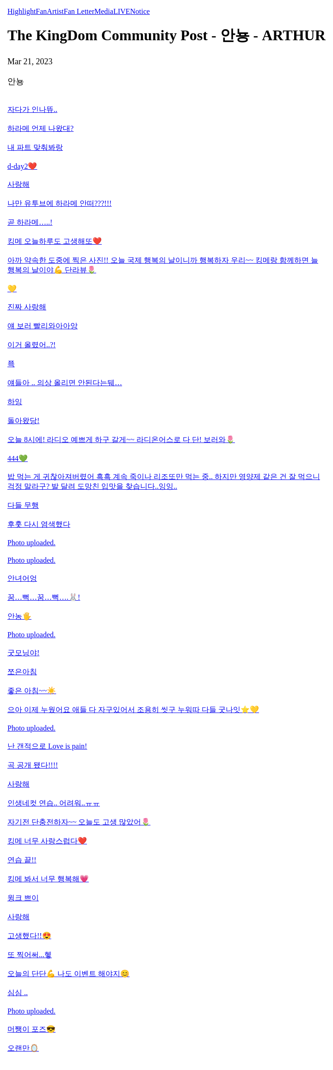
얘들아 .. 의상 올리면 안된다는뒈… (64, 383)
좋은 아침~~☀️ (31, 691)
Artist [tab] (55, 11)
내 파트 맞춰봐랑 (35, 147)
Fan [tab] (41, 11)
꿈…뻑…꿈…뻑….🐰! (43, 597)
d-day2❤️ (22, 166)
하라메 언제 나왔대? (40, 128)
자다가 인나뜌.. (32, 109)
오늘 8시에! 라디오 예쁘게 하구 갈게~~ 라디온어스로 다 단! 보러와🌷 (121, 439)
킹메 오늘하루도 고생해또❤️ (54, 241)
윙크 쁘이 (23, 898)
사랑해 (18, 184)
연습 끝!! (22, 860)
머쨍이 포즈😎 (31, 1029)
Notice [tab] (140, 11)
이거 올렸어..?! (31, 345)
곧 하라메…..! (29, 222)
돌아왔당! (23, 420)
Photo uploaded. (31, 543)
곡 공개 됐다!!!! (32, 765)
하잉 (14, 402)
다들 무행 (23, 505)
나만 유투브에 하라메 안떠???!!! (59, 203)
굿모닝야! (23, 653)
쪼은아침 (22, 672)
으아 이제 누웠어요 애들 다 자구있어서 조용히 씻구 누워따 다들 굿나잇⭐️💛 (133, 709)
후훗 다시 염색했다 (38, 524)
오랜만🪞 (23, 1048)
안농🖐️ (19, 616)
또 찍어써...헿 (29, 955)
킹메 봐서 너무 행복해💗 (48, 879)
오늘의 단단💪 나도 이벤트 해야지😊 (68, 974)
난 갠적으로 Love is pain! (47, 746)
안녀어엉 (22, 578)
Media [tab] (103, 11)
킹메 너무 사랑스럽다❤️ (47, 841)
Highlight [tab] (21, 11)
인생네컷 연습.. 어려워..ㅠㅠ (53, 803)
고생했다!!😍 (29, 936)
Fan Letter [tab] (79, 11)
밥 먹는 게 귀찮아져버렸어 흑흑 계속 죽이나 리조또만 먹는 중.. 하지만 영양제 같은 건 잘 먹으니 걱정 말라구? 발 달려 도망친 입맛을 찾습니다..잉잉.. (163, 481)
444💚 (17, 458)
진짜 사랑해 (26, 307)
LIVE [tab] (121, 11)
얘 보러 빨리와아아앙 (42, 326)
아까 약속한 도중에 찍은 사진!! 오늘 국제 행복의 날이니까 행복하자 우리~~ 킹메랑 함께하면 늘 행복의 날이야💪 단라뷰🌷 (162, 265)
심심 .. (17, 992)
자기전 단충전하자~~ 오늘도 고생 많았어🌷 (78, 822)
